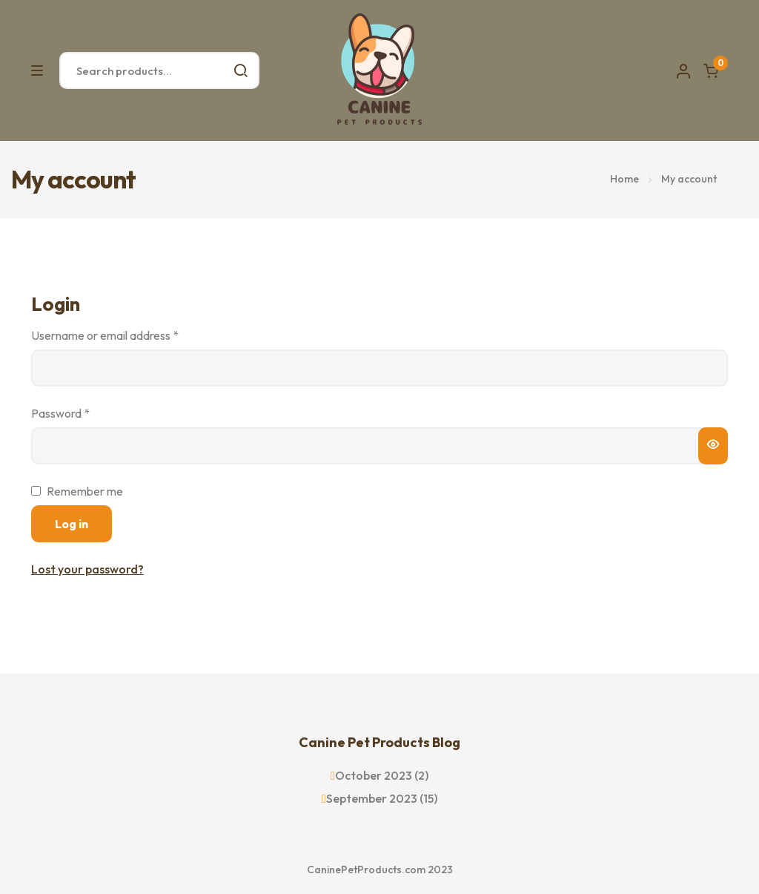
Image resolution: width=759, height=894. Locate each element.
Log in (71, 523)
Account (681, 71)
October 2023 (373, 775)
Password (83, 412)
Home (624, 178)
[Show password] (713, 445)
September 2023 (371, 798)
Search (240, 70)
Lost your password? (87, 569)
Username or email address (127, 334)
